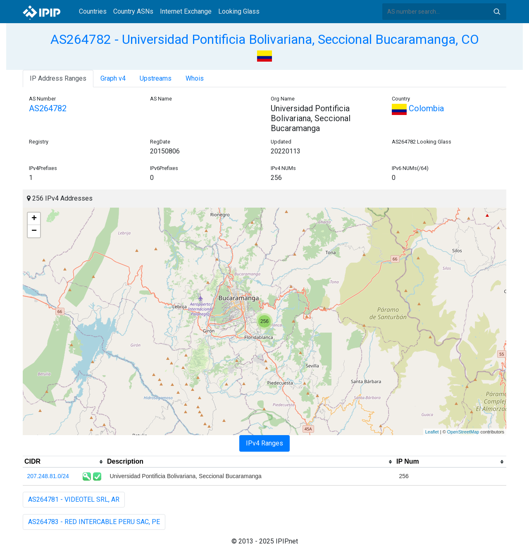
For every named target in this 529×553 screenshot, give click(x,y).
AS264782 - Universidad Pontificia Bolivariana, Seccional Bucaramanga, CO (264, 39)
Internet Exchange (186, 11)
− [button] (34, 231)
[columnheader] (64, 462)
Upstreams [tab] (156, 78)
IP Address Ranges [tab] (58, 78)
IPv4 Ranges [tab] (264, 443)
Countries (93, 11)
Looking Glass (239, 11)
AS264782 (48, 108)
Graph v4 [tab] (113, 78)
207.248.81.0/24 (48, 476)
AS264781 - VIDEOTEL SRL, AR (73, 499)
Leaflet (432, 431)
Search (496, 11)
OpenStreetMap (463, 431)
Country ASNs (133, 11)
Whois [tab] (195, 78)
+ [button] (34, 219)
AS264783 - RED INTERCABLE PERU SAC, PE (94, 522)
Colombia (418, 108)
